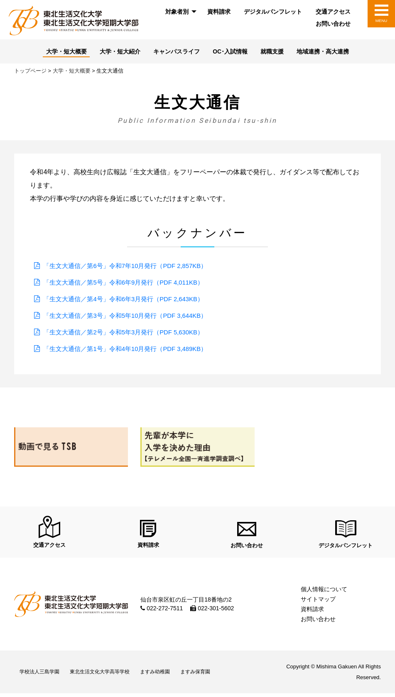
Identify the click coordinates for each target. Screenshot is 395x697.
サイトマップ (318, 603)
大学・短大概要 (58, 52)
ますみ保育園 (217, 676)
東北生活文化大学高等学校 (109, 676)
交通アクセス (333, 11)
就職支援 (277, 52)
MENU (381, 21)
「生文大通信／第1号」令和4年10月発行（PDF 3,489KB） (130, 349)
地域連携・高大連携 (331, 52)
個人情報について (324, 593)
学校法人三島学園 (42, 676)
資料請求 (219, 11)
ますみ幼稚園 (171, 676)
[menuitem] (179, 12)
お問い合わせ (333, 23)
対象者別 (177, 11)
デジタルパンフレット (273, 11)
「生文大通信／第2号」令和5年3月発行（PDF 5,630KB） (129, 332)
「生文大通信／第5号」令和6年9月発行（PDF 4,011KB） (129, 283)
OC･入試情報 (232, 52)
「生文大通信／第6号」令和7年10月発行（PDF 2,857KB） (130, 266)
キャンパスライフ (175, 52)
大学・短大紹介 (115, 52)
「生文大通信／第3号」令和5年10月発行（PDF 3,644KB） (130, 316)
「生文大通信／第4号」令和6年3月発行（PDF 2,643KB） (129, 299)
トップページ (30, 71)
